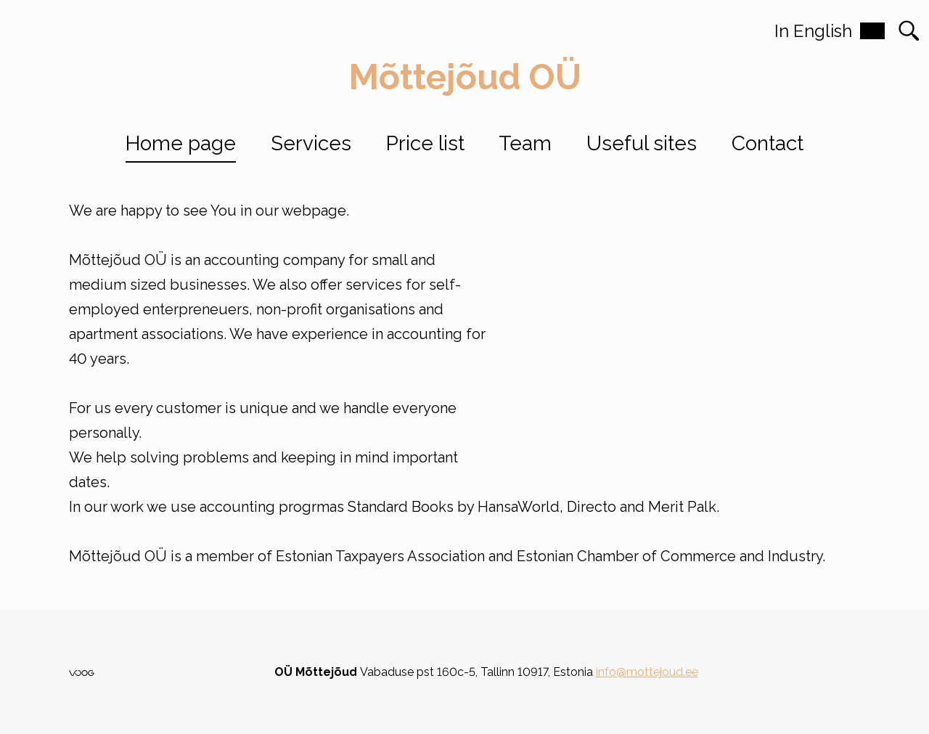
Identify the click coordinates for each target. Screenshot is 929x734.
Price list (425, 143)
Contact (767, 143)
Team (525, 143)
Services (311, 143)
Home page (181, 143)
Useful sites (641, 143)
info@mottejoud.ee (647, 672)
